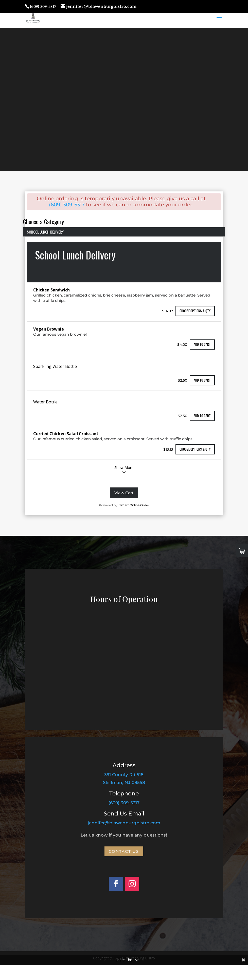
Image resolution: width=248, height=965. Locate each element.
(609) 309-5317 (67, 205)
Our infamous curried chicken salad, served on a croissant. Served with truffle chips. (113, 438)
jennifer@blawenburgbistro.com (124, 822)
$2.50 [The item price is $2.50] (182, 380)
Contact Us (124, 851)
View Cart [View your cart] (124, 492)
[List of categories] (124, 228)
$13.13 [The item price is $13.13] (168, 449)
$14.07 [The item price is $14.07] (167, 311)
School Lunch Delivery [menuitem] (45, 232)
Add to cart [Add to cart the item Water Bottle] (202, 415)
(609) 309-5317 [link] (124, 802)
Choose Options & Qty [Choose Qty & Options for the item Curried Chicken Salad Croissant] (195, 449)
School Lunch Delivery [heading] (75, 255)
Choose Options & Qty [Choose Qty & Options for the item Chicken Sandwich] (195, 310)
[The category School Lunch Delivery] (124, 360)
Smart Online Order (134, 505)
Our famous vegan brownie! (60, 334)
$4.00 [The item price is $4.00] (182, 344)
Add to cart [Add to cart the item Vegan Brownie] (202, 344)
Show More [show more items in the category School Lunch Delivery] (124, 469)
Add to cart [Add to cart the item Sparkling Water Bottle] (202, 380)
